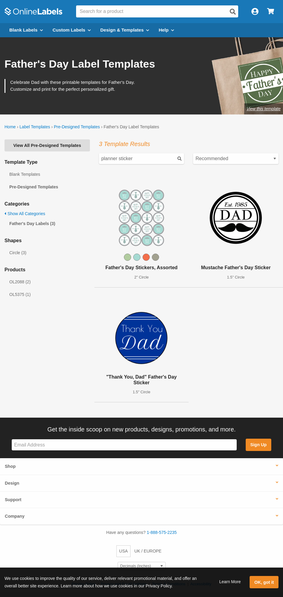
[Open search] (232, 11)
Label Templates (35, 126)
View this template (264, 108)
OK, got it (264, 582)
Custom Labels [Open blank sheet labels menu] (72, 29)
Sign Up (258, 444)
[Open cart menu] (270, 12)
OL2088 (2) (20, 281)
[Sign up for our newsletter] (124, 444)
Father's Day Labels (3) (32, 223)
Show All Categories (25, 213)
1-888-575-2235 (162, 532)
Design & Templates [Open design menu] (124, 29)
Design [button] (12, 483)
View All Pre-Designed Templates (47, 145)
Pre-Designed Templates (77, 126)
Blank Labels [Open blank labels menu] (26, 29)
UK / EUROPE (147, 551)
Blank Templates (24, 174)
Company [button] (15, 516)
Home (10, 126)
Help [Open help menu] (166, 29)
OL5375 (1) (20, 294)
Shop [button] (10, 466)
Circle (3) (17, 252)
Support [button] (13, 499)
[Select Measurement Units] (142, 566)
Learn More (230, 581)
